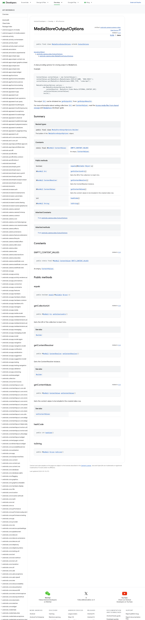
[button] (13, 29)
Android (32, 614)
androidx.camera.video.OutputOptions (49, 54)
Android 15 (90, 614)
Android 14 (91, 617)
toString (74, 203)
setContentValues (43, 414)
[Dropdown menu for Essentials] (31, 2)
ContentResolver (50, 180)
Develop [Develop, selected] (57, 2)
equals (73, 166)
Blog (88, 2)
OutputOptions (83, 44)
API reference (8, 10)
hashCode (74, 198)
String (46, 203)
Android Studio (135, 2)
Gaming (51, 614)
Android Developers (40, 21)
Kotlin (112, 35)
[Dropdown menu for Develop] (62, 2)
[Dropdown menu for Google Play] (79, 2)
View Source (114, 30)
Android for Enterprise (37, 617)
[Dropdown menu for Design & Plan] (48, 2)
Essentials (25, 2)
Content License (86, 465)
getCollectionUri (78, 171)
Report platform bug (132, 614)
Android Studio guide (113, 616)
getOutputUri (67, 101)
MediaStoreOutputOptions (61, 44)
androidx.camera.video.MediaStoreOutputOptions (56, 56)
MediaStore (47, 108)
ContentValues (82, 105)
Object (87, 166)
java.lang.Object (39, 52)
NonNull (51, 148)
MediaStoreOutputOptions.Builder (65, 130)
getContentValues (78, 189)
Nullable (81, 166)
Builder (39, 335)
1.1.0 (119, 33)
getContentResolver (78, 180)
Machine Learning (55, 617)
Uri (44, 101)
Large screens (72, 614)
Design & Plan (41, 2)
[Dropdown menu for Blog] (92, 2)
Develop (50, 21)
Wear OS (71, 617)
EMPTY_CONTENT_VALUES (79, 148)
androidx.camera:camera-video (110, 27)
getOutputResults (84, 101)
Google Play (72, 2)
